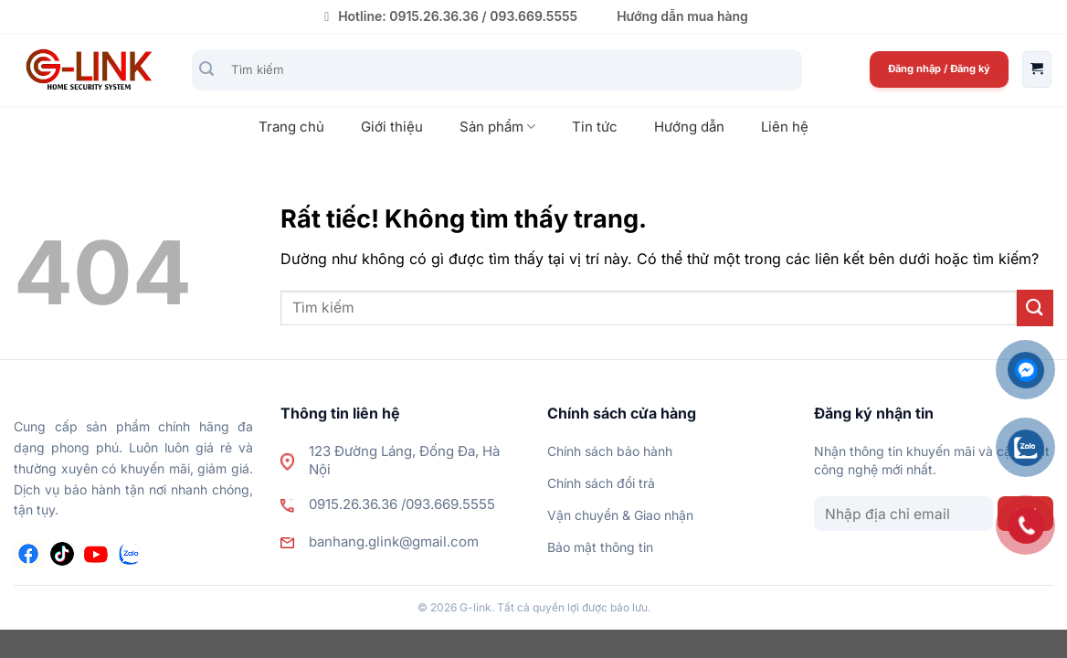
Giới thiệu (392, 126)
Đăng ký (970, 68)
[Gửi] (207, 69)
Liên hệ (784, 126)
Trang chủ (291, 126)
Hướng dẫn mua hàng (682, 16)
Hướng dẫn (689, 126)
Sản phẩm (497, 127)
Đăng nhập (916, 68)
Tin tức (595, 126)
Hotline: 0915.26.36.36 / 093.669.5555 (448, 16)
